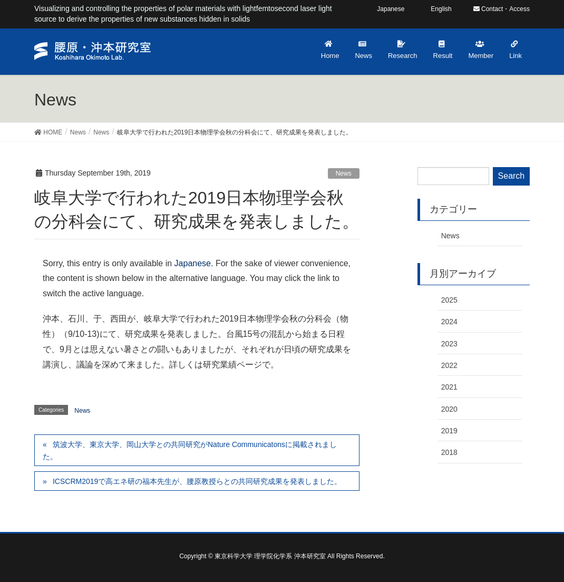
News (344, 173)
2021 (449, 387)
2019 (449, 430)
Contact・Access (501, 9)
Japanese (192, 263)
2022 (449, 365)
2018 (449, 452)
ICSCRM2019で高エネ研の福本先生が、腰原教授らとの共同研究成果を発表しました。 (197, 481)
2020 (449, 409)
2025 (449, 300)
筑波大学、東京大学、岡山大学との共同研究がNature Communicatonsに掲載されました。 (190, 450)
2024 (449, 321)
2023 (449, 344)
